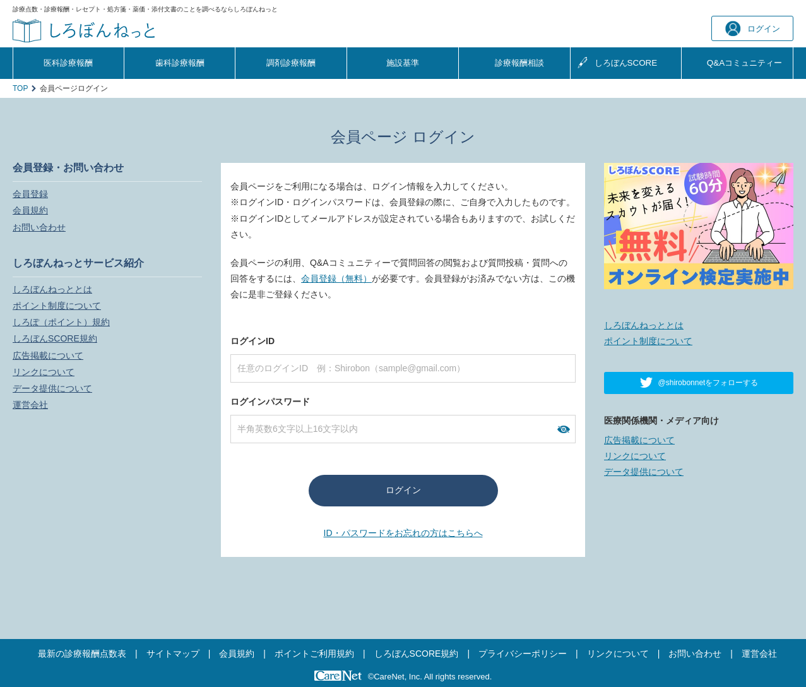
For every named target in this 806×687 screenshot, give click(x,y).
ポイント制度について (57, 306)
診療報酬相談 (519, 63)
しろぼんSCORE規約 (55, 338)
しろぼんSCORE (626, 63)
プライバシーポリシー (522, 653)
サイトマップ (172, 653)
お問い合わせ (39, 227)
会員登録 (30, 194)
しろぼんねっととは (52, 289)
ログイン (752, 29)
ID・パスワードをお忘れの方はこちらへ (403, 533)
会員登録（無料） (336, 278)
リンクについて (43, 372)
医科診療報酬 (68, 63)
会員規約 (30, 210)
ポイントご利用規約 (314, 653)
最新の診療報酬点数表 (82, 653)
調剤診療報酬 (291, 63)
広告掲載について (48, 355)
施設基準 (402, 63)
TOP (20, 88)
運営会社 (30, 405)
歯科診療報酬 (179, 63)
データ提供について (52, 388)
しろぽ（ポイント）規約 (61, 322)
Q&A (744, 62)
